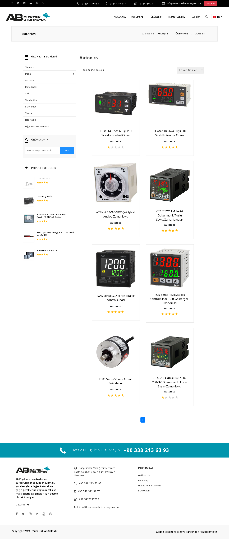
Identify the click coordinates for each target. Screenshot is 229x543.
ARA (67, 150)
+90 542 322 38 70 (118, 3)
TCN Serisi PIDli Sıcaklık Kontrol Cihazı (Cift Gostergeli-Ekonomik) (169, 299)
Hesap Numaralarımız (149, 485)
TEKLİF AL (210, 3)
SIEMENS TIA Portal (47, 250)
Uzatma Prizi (43, 178)
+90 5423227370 (147, 3)
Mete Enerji (31, 86)
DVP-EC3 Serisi (45, 196)
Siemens (29, 67)
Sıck (27, 93)
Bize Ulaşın (144, 490)
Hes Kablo (30, 119)
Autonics (29, 80)
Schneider (30, 106)
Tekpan (29, 113)
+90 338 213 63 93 (90, 3)
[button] (206, 16)
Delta (49, 74)
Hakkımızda (144, 475)
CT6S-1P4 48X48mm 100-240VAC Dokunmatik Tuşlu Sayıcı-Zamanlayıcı (169, 382)
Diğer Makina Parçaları (37, 126)
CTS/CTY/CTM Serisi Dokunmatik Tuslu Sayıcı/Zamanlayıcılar (169, 215)
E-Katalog (143, 480)
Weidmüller (31, 100)
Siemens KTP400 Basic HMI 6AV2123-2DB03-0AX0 (51, 216)
